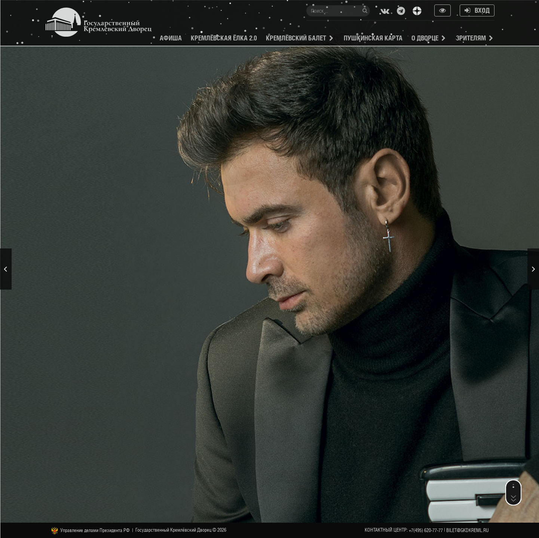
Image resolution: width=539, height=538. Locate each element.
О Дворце (424, 38)
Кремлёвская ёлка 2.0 (224, 38)
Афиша (171, 38)
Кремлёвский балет (296, 38)
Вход (477, 10)
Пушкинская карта (373, 38)
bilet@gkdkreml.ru (467, 530)
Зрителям (471, 38)
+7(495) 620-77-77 (426, 530)
